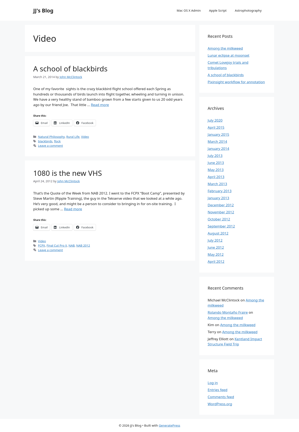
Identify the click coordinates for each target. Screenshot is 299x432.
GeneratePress (169, 425)
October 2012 (219, 219)
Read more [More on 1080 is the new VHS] (73, 209)
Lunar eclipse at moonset (228, 55)
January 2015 (218, 134)
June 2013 (216, 162)
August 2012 (218, 233)
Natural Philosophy (51, 137)
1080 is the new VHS (67, 173)
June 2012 (216, 247)
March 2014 (217, 141)
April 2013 (216, 176)
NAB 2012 (83, 245)
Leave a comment (50, 146)
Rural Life (73, 137)
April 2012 (216, 261)
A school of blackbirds (70, 68)
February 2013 (220, 190)
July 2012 (215, 240)
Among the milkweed (225, 48)
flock (57, 141)
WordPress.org (220, 403)
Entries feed (217, 389)
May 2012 (216, 254)
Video (85, 137)
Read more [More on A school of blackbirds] (100, 104)
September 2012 (221, 226)
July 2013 (215, 155)
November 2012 (221, 212)
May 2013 (216, 169)
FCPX (41, 245)
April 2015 (216, 127)
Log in (213, 382)
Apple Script (218, 10)
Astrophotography (248, 10)
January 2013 (218, 198)
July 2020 (215, 120)
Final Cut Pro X (57, 245)
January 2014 (218, 148)
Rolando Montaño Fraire (228, 312)
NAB (72, 245)
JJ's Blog (43, 10)
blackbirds (45, 141)
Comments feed (221, 396)
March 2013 (217, 183)
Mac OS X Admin (189, 10)
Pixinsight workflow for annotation (236, 82)
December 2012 (221, 205)
